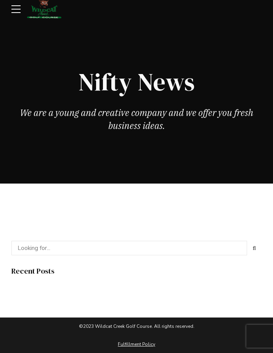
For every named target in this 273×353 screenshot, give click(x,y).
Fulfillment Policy (136, 344)
